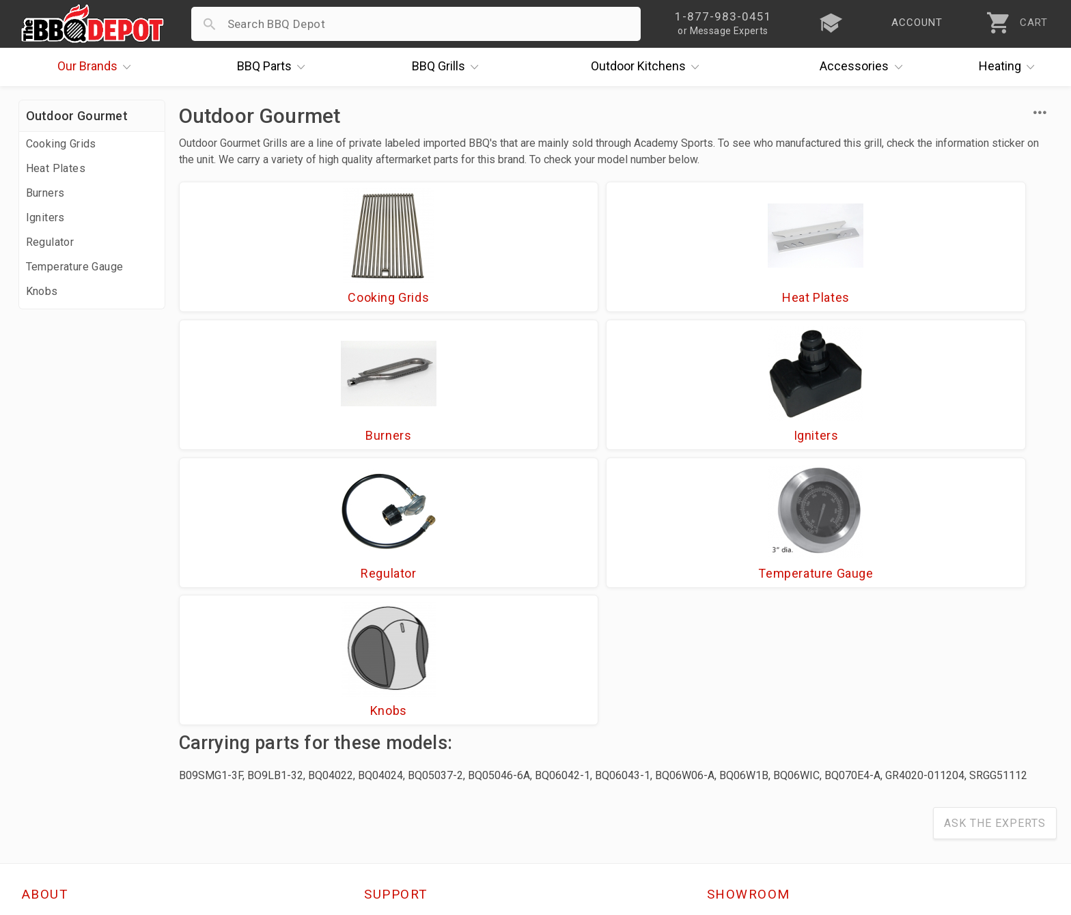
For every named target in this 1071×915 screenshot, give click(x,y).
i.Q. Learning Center (75, 699)
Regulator (50, 242)
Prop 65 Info (398, 758)
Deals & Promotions (76, 719)
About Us (47, 659)
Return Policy (400, 699)
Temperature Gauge (75, 266)
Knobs (42, 291)
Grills (449, 67)
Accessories (864, 67)
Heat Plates (55, 168)
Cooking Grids (61, 143)
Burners (45, 192)
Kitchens (648, 67)
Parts (274, 67)
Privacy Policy (401, 778)
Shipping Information (421, 719)
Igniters (45, 217)
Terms (381, 798)
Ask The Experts (995, 560)
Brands (97, 67)
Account (387, 679)
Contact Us (52, 798)
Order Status (399, 659)
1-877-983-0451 (758, 702)
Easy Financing (62, 739)
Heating (1010, 67)
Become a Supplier (72, 758)
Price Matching (62, 679)
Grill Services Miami (418, 739)
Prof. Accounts (63, 778)
